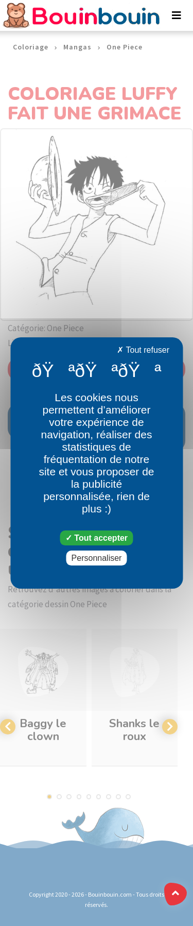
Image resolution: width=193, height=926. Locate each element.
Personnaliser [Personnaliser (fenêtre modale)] (97, 558)
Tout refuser (143, 350)
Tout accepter (96, 538)
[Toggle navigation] (176, 15)
